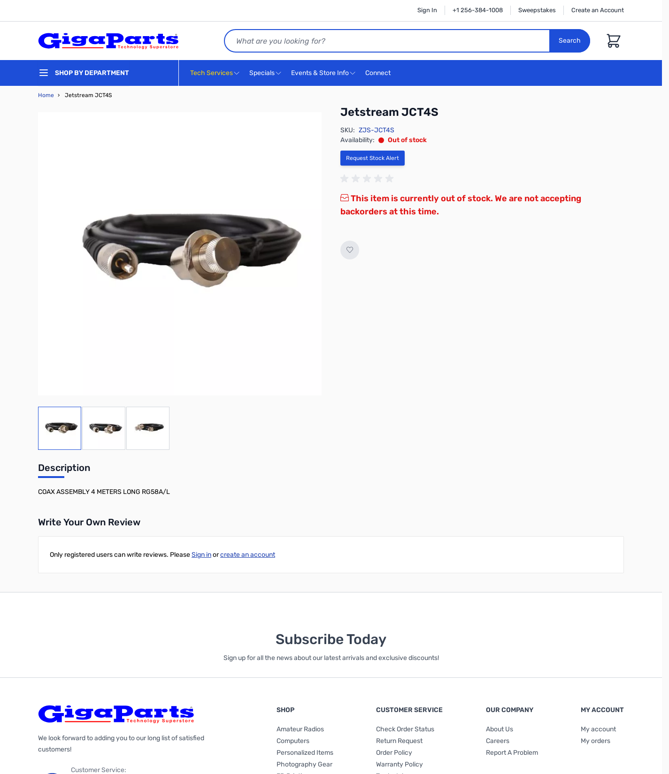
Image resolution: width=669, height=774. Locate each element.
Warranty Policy (399, 764)
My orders (595, 741)
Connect (379, 73)
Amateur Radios (300, 729)
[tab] (64, 470)
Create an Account (597, 10)
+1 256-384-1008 (478, 10)
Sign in (201, 555)
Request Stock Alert (372, 158)
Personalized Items (305, 753)
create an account (247, 555)
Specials (262, 73)
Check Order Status (405, 729)
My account (598, 729)
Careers (497, 741)
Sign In (427, 10)
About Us (499, 729)
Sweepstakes (537, 10)
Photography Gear (304, 764)
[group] (368, 178)
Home (46, 95)
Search (570, 41)
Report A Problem (512, 753)
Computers (293, 741)
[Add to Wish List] (349, 250)
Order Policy (394, 753)
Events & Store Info (320, 73)
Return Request (399, 741)
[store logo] (108, 40)
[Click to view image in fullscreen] (180, 253)
